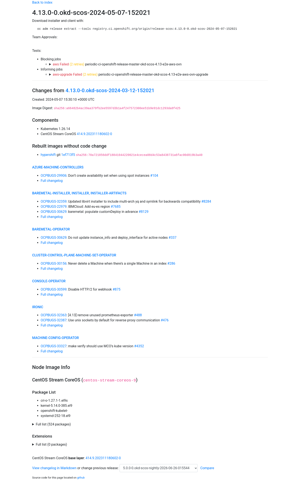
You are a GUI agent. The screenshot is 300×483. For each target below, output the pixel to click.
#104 (154, 176)
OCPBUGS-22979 (54, 207)
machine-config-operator (55, 338)
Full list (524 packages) (53, 424)
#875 (116, 289)
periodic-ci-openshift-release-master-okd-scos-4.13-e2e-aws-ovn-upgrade (130, 74)
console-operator (49, 281)
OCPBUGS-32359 (54, 201)
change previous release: (100, 468)
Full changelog (52, 181)
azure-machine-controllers (58, 167)
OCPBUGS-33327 (54, 346)
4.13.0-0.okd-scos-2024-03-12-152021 (110, 90)
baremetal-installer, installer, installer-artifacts (79, 193)
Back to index (42, 2)
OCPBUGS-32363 (54, 315)
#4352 (139, 346)
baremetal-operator (51, 229)
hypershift (48, 155)
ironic (37, 307)
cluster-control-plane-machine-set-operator (74, 255)
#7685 (116, 207)
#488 (138, 315)
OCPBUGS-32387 (54, 320)
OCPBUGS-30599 (54, 289)
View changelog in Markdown (54, 468)
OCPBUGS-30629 (54, 212)
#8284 (206, 201)
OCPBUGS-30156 (54, 263)
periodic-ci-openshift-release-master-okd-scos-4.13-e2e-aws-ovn (117, 64)
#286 (171, 263)
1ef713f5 (68, 155)
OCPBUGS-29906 (54, 176)
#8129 (143, 212)
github (81, 477)
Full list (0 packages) (51, 444)
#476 (165, 320)
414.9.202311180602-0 (94, 134)
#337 (172, 238)
